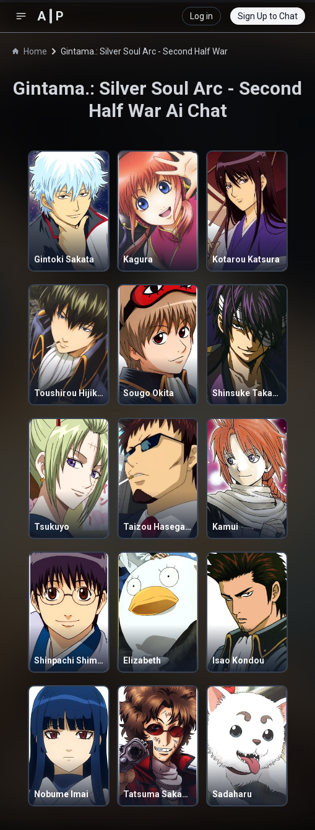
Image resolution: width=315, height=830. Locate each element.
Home (29, 51)
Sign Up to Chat (268, 16)
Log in (201, 16)
